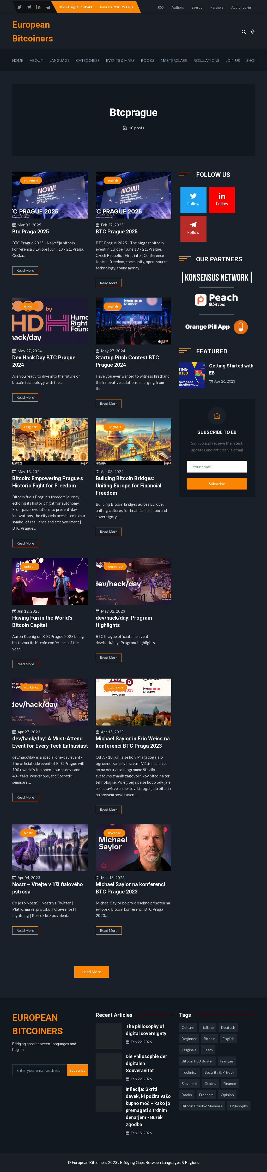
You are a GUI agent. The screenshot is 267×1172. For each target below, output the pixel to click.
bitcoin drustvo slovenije (202, 1106)
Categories (88, 60)
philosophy (239, 1106)
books (187, 1094)
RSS (161, 7)
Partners (216, 7)
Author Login (241, 7)
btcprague (115, 687)
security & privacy (219, 1072)
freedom (206, 1094)
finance (229, 1083)
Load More (91, 971)
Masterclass (174, 60)
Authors (178, 7)
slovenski (31, 180)
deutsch (228, 1027)
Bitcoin (209, 1038)
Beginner (189, 1038)
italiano (208, 1027)
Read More (25, 270)
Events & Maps (120, 60)
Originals (31, 427)
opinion (29, 566)
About (36, 60)
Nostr (28, 833)
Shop (251, 60)
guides (210, 1083)
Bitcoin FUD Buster (197, 1061)
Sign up (197, 7)
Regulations (206, 60)
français (227, 1061)
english (112, 180)
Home (17, 60)
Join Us (233, 60)
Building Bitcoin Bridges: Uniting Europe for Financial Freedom (128, 485)
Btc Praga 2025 (30, 231)
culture (188, 1027)
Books (147, 60)
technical (189, 1072)
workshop (115, 566)
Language (60, 60)
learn (208, 1050)
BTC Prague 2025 (116, 231)
